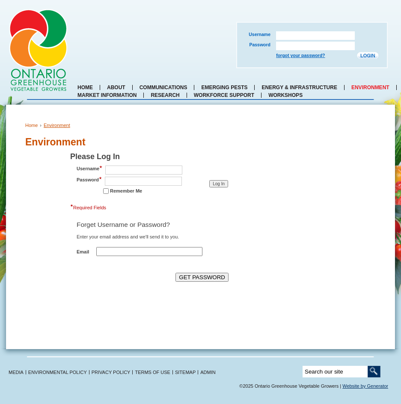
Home (85, 87)
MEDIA (16, 372)
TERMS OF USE (152, 372)
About (116, 87)
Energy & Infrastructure (299, 87)
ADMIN (207, 372)
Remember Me (126, 190)
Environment (370, 87)
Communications (163, 87)
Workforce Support (224, 95)
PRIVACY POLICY (111, 372)
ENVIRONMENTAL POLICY (57, 372)
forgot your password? (300, 55)
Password (259, 44)
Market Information (107, 95)
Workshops (285, 95)
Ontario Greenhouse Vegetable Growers (38, 50)
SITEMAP (185, 372)
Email (83, 251)
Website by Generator (365, 386)
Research (165, 95)
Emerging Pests (224, 87)
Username (259, 34)
